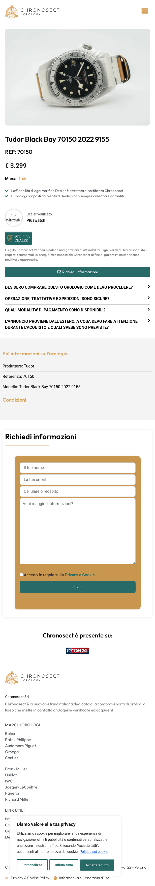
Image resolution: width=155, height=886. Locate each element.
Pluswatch (35, 220)
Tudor (23, 178)
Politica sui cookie (94, 852)
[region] (65, 846)
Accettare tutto (97, 865)
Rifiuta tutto (64, 865)
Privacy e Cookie (80, 575)
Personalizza (32, 865)
